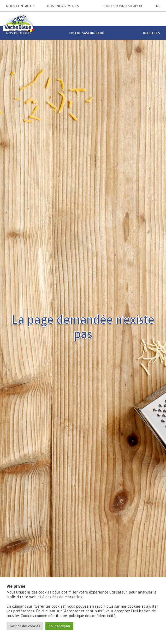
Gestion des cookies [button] (25, 626)
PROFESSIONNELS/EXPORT (123, 6)
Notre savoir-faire (87, 33)
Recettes (151, 33)
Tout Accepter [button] (59, 626)
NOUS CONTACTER (20, 6)
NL (158, 6)
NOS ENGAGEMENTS (63, 6)
